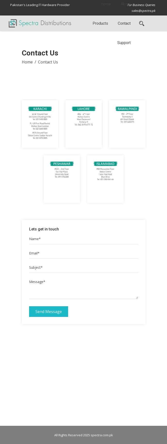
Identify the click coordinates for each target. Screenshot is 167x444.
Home (27, 62)
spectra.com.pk (102, 435)
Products (100, 23)
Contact (124, 23)
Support (124, 42)
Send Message (48, 311)
